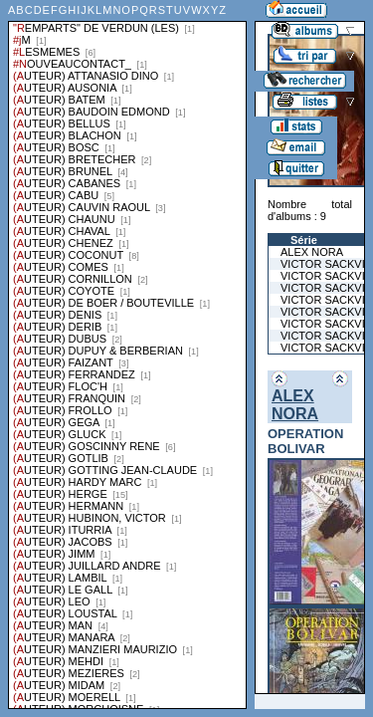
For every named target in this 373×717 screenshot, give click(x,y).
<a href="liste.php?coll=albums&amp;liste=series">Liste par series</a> (127, 354)
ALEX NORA (295, 404)
